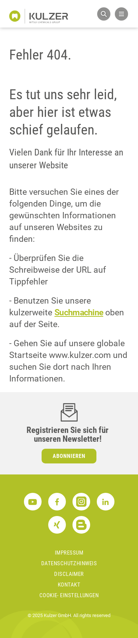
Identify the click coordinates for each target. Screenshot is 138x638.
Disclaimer (69, 574)
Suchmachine (78, 313)
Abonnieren (69, 456)
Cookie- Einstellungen (69, 595)
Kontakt (69, 584)
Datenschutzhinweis (69, 563)
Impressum (69, 552)
